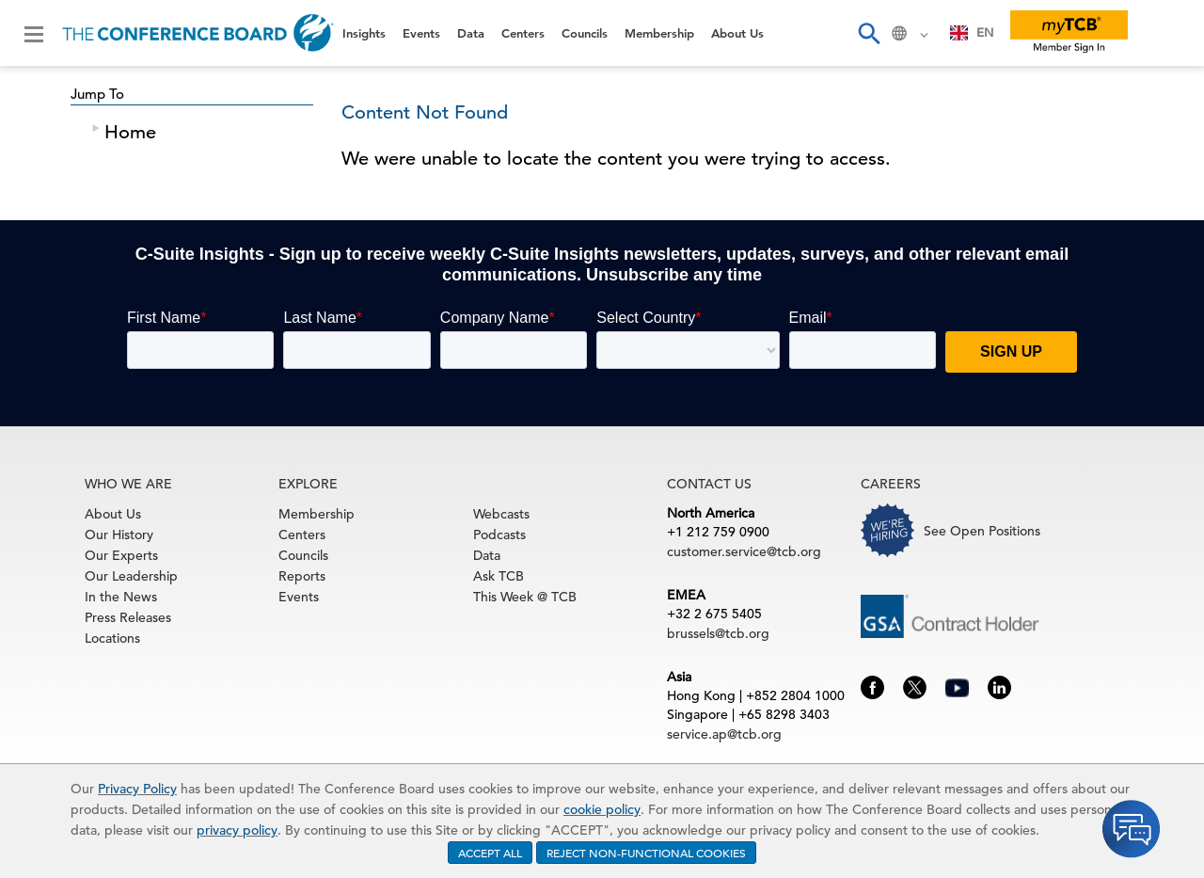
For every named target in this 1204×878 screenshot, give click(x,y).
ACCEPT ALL (490, 852)
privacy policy (237, 830)
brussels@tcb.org (718, 633)
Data (470, 32)
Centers (523, 32)
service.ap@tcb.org (724, 734)
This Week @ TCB (525, 596)
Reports (301, 575)
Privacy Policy (137, 788)
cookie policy (602, 809)
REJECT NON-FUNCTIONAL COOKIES (646, 852)
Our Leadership (131, 575)
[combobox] (972, 33)
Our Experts (121, 555)
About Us (737, 32)
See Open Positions (982, 530)
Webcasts (501, 513)
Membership (659, 32)
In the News (121, 596)
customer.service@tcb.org (744, 551)
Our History (119, 534)
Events (421, 32)
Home (130, 132)
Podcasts (499, 534)
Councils (585, 32)
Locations (112, 638)
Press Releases (128, 617)
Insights (364, 32)
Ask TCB (498, 575)
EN (972, 32)
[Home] (198, 33)
